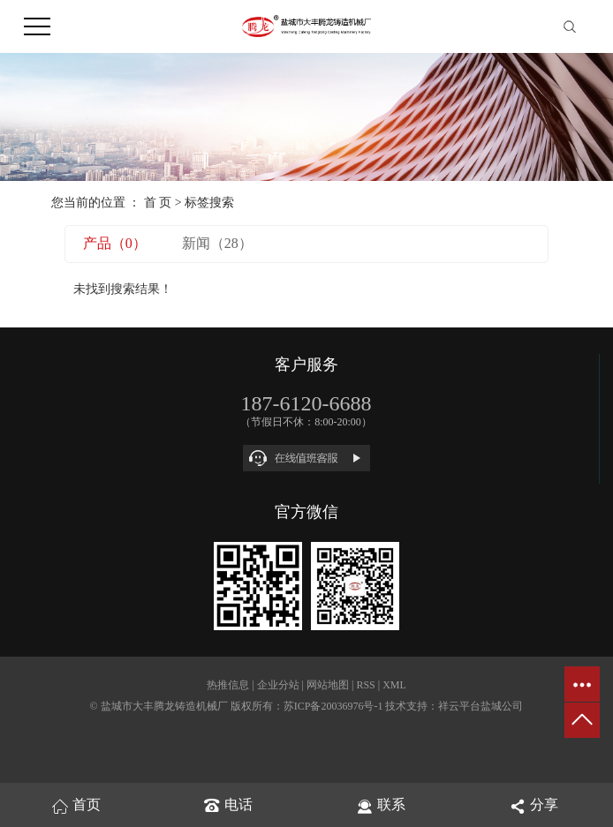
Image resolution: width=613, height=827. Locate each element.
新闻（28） (217, 243)
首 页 (158, 202)
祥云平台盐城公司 (480, 706)
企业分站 (278, 685)
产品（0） (115, 243)
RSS (365, 685)
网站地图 (327, 685)
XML (394, 685)
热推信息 (228, 685)
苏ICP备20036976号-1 (333, 706)
